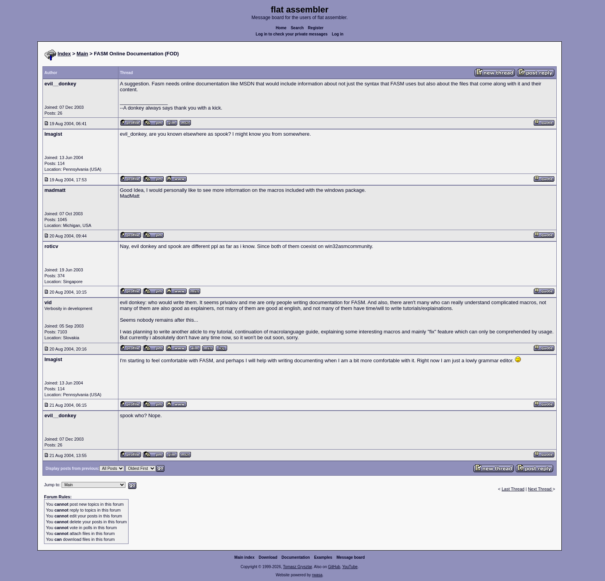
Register (315, 28)
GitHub (334, 567)
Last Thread (513, 489)
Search (297, 28)
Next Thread (540, 489)
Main (82, 54)
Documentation (296, 557)
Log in (338, 34)
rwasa (317, 575)
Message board (351, 557)
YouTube (349, 567)
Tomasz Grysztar (297, 567)
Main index (245, 557)
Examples (323, 557)
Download (268, 557)
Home (281, 28)
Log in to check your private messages (292, 34)
